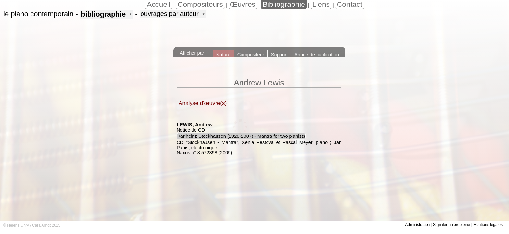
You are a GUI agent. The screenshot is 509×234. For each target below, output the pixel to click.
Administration (417, 224)
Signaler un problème (451, 224)
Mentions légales (488, 224)
